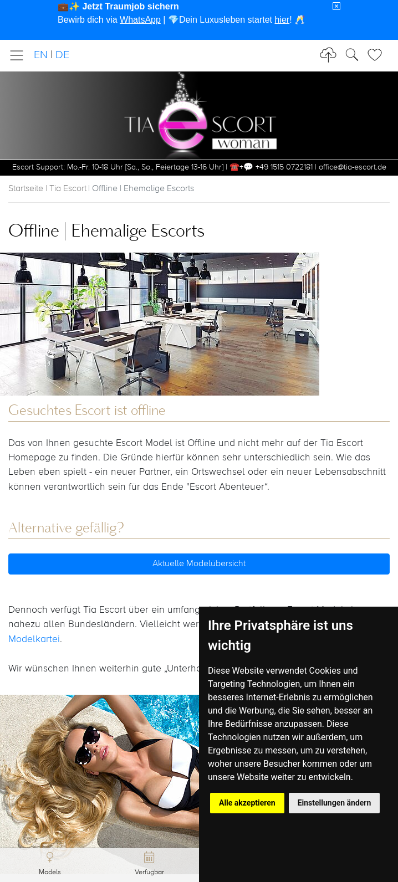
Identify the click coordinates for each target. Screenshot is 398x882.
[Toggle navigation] (20, 55)
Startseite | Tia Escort (47, 188)
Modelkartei (34, 639)
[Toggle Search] (378, 54)
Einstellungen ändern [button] (334, 802)
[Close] (336, 6)
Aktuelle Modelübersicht (199, 564)
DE (62, 55)
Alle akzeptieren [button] (247, 802)
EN (41, 55)
